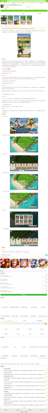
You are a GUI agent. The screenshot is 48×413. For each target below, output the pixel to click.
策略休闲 (7, 7)
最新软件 (18, 409)
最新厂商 (42, 409)
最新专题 (30, 409)
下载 (46, 370)
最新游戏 (6, 409)
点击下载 (24, 10)
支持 (42, 277)
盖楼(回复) (46, 277)
